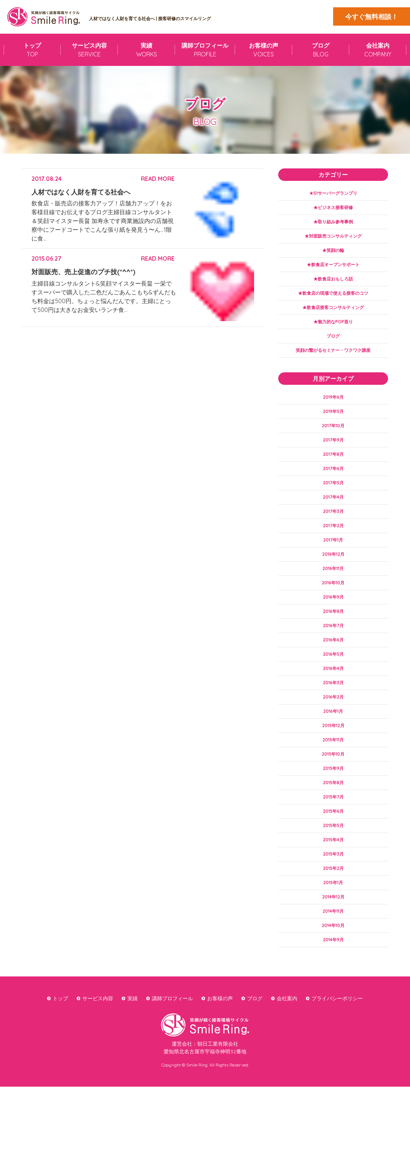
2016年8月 (333, 647)
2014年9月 (333, 1006)
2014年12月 (333, 959)
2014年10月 (333, 990)
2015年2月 (333, 928)
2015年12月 (333, 772)
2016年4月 (333, 710)
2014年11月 (333, 975)
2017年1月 (333, 569)
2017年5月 (333, 507)
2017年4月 (333, 523)
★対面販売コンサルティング (333, 240)
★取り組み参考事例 (333, 225)
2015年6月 (333, 866)
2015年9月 (333, 819)
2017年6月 (333, 491)
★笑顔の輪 (333, 256)
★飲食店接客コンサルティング (333, 318)
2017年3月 (333, 538)
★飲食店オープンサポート (333, 271)
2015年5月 (333, 881)
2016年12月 (333, 585)
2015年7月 (333, 850)
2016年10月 (333, 616)
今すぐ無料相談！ (371, 16)
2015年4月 (333, 897)
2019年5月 (333, 429)
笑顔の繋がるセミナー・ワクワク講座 (333, 365)
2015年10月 (333, 803)
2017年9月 (333, 460)
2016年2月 (333, 741)
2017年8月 (333, 476)
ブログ (333, 349)
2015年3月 (333, 912)
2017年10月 (333, 445)
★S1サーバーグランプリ (333, 193)
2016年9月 (333, 632)
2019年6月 (333, 413)
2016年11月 (333, 601)
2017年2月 (333, 554)
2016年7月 (333, 663)
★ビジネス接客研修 (333, 209)
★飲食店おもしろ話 (333, 287)
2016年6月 (333, 678)
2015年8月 (333, 834)
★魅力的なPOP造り (333, 334)
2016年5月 (333, 694)
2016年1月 (333, 756)
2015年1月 (333, 944)
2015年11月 (333, 788)
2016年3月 (333, 725)
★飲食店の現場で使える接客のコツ (333, 302)
